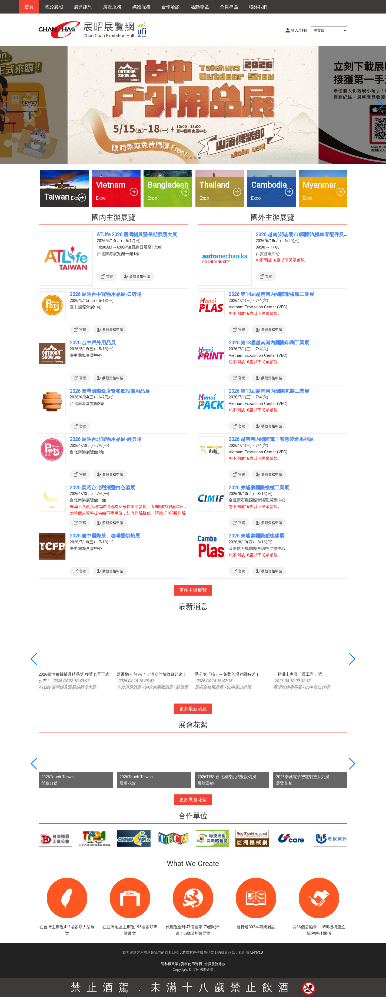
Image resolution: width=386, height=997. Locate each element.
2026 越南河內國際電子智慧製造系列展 (271, 439)
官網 (109, 276)
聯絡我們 (258, 6)
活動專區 (200, 6)
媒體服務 (141, 6)
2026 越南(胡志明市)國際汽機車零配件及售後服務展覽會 (317, 234)
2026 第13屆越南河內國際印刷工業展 (269, 342)
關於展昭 (54, 6)
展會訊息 (83, 6)
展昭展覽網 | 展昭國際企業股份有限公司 (95, 29)
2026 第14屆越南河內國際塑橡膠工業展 (271, 294)
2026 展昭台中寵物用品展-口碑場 (106, 294)
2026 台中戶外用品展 (93, 342)
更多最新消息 (193, 708)
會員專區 (229, 6)
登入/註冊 (299, 30)
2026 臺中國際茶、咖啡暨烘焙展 (105, 536)
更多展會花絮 (193, 799)
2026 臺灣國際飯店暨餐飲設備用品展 (110, 391)
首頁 (29, 6)
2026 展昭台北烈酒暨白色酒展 (102, 487)
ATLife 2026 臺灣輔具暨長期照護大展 (137, 234)
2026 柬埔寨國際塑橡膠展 (256, 536)
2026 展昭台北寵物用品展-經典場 (106, 439)
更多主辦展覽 (193, 590)
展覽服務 (112, 6)
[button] (186, 158)
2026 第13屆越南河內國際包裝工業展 (269, 391)
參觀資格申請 (139, 276)
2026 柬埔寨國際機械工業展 (259, 487)
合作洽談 (170, 6)
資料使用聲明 (191, 964)
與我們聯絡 (255, 952)
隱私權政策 (169, 964)
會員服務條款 (214, 964)
